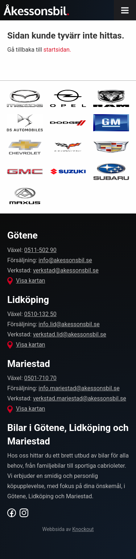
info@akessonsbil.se (65, 260)
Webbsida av (68, 529)
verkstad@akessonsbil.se (66, 270)
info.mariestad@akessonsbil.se (78, 388)
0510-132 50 (40, 314)
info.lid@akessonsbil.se (68, 324)
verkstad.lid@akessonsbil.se (69, 334)
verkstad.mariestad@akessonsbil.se (79, 398)
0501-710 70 (40, 378)
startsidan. (57, 49)
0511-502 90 (40, 250)
